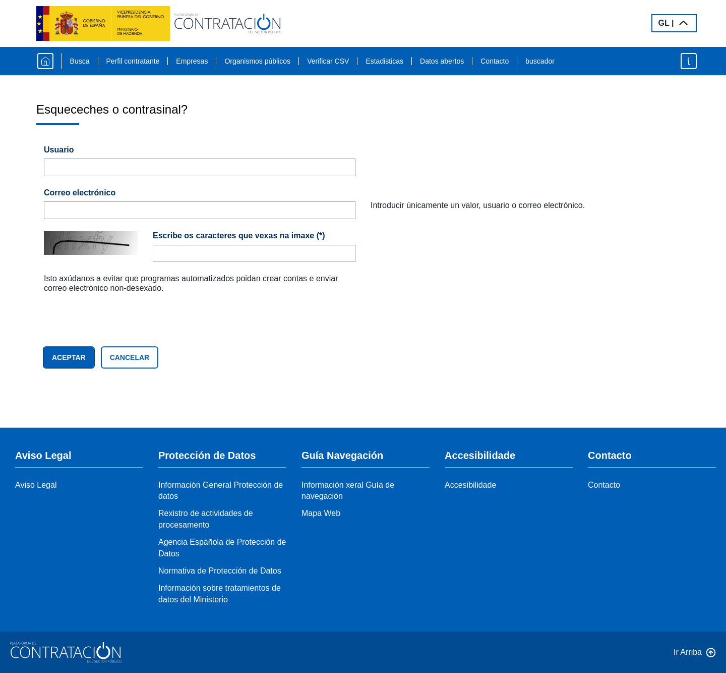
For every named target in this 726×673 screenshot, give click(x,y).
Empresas (192, 61)
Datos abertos (442, 61)
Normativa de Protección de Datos (219, 570)
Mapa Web (320, 513)
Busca (80, 61)
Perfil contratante (133, 61)
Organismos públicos (257, 61)
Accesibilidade (470, 485)
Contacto (494, 61)
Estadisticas (384, 61)
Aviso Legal (35, 485)
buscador (540, 61)
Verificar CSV (328, 61)
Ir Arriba (688, 652)
